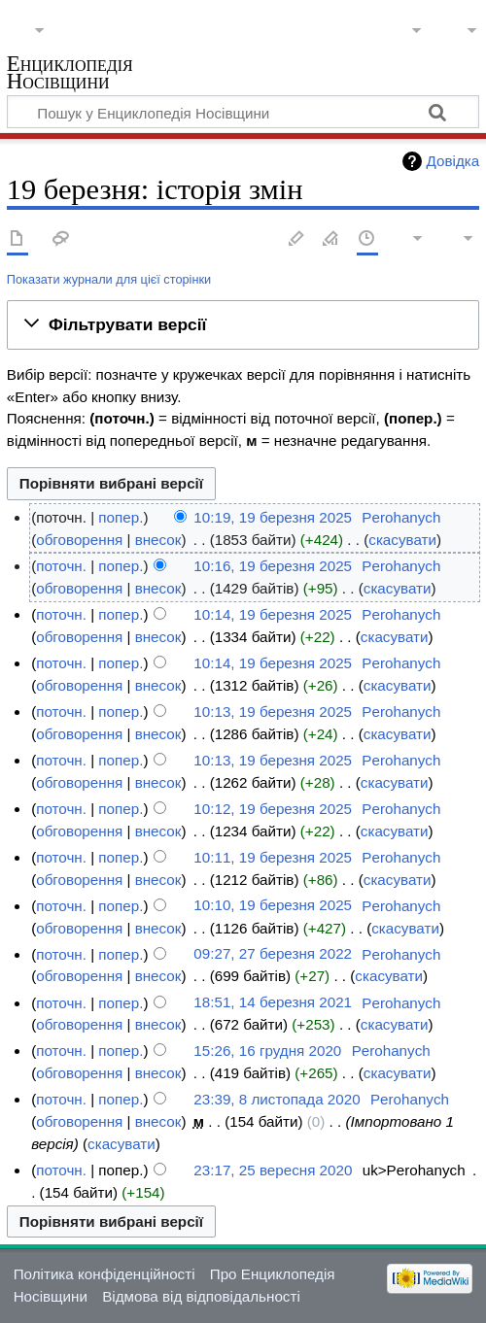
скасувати (402, 539)
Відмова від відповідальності (201, 1296)
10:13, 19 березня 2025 (272, 711)
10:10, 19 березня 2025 (272, 906)
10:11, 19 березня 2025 (272, 857)
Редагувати (296, 239)
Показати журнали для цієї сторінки (109, 279)
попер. (120, 517)
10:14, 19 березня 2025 (272, 614)
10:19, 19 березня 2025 (272, 517)
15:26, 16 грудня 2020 (267, 1050)
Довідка (453, 161)
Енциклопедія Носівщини (70, 74)
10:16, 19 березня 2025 (272, 566)
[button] (243, 324)
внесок (158, 539)
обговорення (79, 539)
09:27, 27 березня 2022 (272, 954)
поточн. (61, 566)
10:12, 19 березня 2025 (272, 808)
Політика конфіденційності (104, 1274)
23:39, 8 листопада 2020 (276, 1099)
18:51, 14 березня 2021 (272, 1003)
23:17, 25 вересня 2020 (272, 1170)
